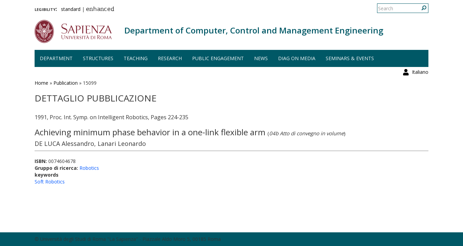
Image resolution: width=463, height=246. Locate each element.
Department (56, 58)
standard (70, 9)
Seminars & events (350, 58)
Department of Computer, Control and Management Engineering (253, 30)
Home (41, 83)
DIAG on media (296, 58)
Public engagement (218, 58)
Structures (98, 58)
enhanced (100, 9)
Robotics (89, 168)
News (261, 58)
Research (170, 58)
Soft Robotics (50, 181)
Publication (65, 83)
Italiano (420, 8)
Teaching (136, 58)
